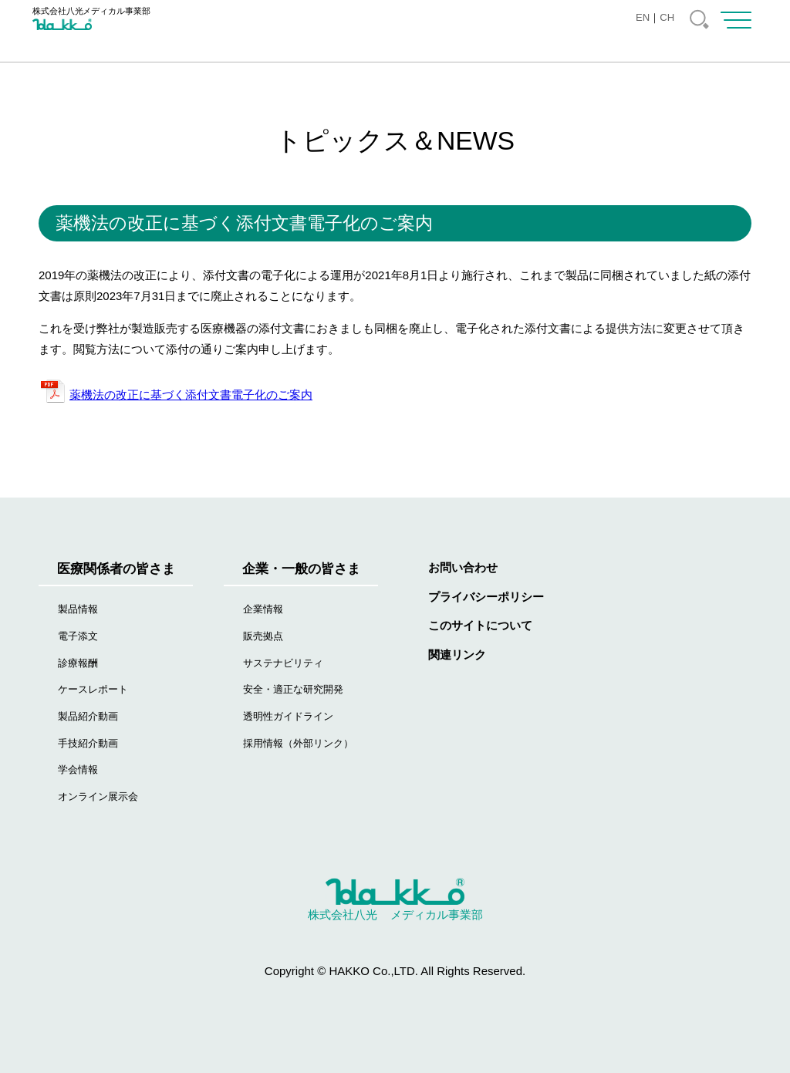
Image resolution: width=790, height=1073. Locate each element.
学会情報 (78, 769)
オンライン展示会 (98, 796)
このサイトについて (480, 625)
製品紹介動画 (88, 716)
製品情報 (78, 609)
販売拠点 (263, 636)
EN (643, 17)
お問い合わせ (463, 567)
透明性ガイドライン (288, 716)
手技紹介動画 (88, 743)
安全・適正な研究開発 (293, 689)
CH (667, 17)
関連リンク (457, 654)
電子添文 (78, 636)
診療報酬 (78, 663)
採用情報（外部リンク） (298, 743)
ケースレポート (93, 689)
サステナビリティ (283, 663)
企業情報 (263, 609)
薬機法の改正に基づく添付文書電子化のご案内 (190, 394)
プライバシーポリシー (486, 596)
